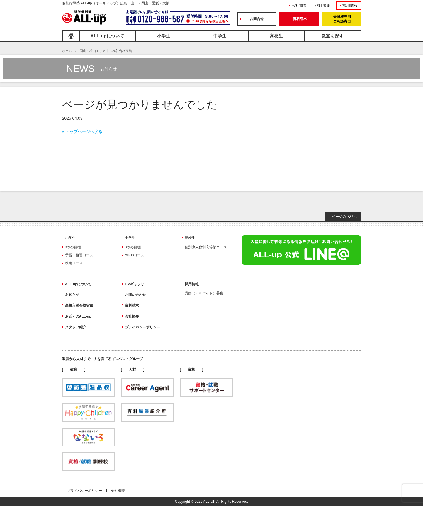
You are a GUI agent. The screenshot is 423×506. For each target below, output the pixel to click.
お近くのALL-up (78, 316)
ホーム (67, 51)
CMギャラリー (136, 284)
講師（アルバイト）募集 (204, 293)
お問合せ (257, 19)
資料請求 (300, 19)
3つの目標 (73, 247)
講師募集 (322, 5)
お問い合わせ (135, 295)
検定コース (74, 263)
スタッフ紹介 (75, 327)
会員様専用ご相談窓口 (342, 19)
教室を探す (333, 35)
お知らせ (72, 295)
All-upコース (135, 255)
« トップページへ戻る (82, 131)
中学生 (220, 35)
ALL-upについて (107, 35)
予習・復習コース (79, 255)
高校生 (276, 35)
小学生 (163, 35)
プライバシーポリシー (142, 327)
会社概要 (299, 5)
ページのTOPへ (344, 217)
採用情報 (350, 5)
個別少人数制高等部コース (206, 247)
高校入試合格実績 (79, 305)
